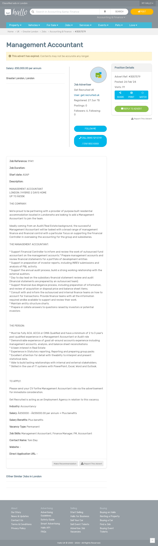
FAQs (43, 531)
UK (18, 31)
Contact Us (17, 520)
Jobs (44, 31)
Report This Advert (91, 464)
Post (142, 11)
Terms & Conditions (21, 524)
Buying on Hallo (108, 512)
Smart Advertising (50, 523)
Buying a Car (106, 520)
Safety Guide (47, 519)
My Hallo (147, 3)
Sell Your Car (76, 520)
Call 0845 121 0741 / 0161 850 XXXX (90, 141)
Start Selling (76, 512)
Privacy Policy (18, 528)
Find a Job (105, 524)
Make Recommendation (64, 464)
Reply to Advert (131, 109)
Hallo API (45, 527)
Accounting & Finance (111, 17)
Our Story (16, 512)
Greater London (30, 31)
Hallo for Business (79, 516)
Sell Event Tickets (79, 524)
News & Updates (20, 516)
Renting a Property (110, 516)
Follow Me (90, 128)
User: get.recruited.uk (86, 95)
